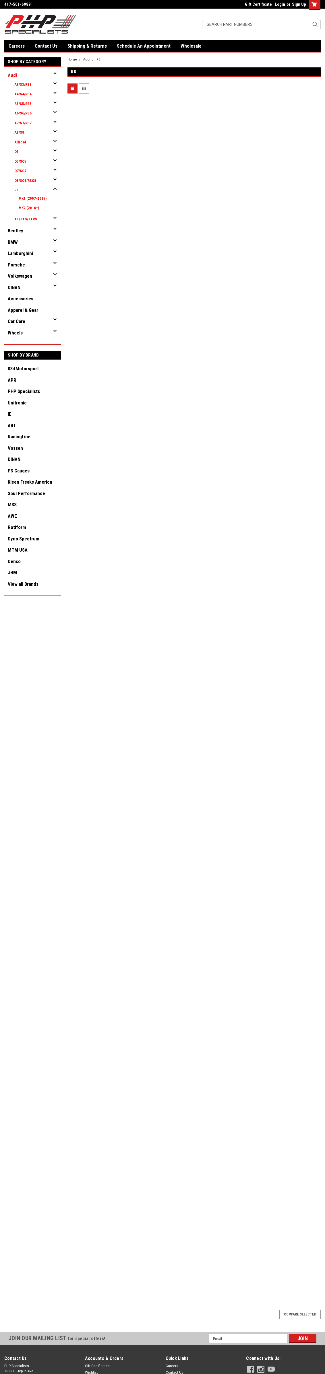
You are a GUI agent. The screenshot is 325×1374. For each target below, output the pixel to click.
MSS (12, 504)
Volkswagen (20, 276)
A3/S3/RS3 (23, 84)
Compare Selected (300, 1314)
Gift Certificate (258, 4)
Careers (17, 46)
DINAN (14, 287)
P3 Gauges (19, 471)
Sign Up (299, 4)
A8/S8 (19, 132)
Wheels (15, 333)
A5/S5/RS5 (23, 104)
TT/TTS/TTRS (25, 219)
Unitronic (17, 403)
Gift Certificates (97, 1366)
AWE (12, 516)
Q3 (16, 151)
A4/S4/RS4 (23, 94)
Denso (14, 561)
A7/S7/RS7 (23, 123)
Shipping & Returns (87, 46)
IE (9, 414)
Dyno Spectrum (23, 539)
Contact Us (46, 46)
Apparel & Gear (23, 310)
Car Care (16, 321)
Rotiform (17, 527)
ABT (12, 425)
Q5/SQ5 (20, 161)
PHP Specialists (24, 391)
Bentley (15, 230)
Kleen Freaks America (30, 482)
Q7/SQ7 (20, 171)
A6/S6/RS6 (23, 113)
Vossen (15, 448)
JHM (12, 572)
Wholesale (191, 46)
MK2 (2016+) (29, 208)
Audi (12, 75)
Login (280, 4)
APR (12, 380)
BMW (13, 242)
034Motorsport (23, 368)
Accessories (20, 298)
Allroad (20, 142)
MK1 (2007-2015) (33, 198)
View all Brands (23, 584)
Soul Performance (26, 493)
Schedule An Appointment (144, 46)
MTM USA (18, 550)
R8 (16, 190)
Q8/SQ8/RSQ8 (25, 180)
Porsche (16, 265)
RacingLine (19, 436)
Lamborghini (20, 253)
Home (72, 59)
